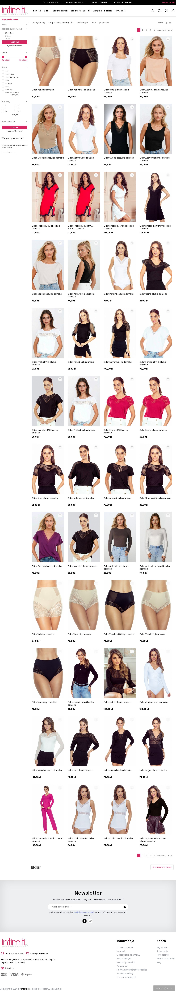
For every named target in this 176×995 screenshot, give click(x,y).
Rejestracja (162, 951)
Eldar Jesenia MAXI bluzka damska (81, 703)
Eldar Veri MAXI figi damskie (81, 89)
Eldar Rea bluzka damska (80, 770)
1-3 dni (7, 39)
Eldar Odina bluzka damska (153, 293)
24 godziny (9, 33)
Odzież (47, 11)
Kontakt (121, 951)
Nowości (37, 11)
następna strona (164, 30)
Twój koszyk (163, 954)
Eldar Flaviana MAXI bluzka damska (153, 363)
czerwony (8, 89)
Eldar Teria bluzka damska (81, 361)
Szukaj (14, 42)
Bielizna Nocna (78, 11)
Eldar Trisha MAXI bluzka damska (44, 363)
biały (7, 80)
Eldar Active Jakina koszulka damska (154, 91)
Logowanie (162, 947)
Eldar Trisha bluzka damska (81, 430)
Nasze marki (168, 2)
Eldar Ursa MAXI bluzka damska (155, 498)
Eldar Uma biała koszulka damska (116, 91)
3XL (19, 111)
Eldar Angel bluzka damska (153, 770)
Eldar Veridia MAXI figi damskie (119, 634)
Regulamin (122, 966)
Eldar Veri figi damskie (43, 89)
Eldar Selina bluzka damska (117, 702)
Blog (159, 962)
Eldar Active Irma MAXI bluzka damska (155, 567)
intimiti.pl (25, 988)
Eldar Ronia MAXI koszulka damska (81, 840)
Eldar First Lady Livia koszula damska (46, 227)
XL (18, 108)
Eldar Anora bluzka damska (117, 498)
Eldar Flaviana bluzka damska (47, 566)
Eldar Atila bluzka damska (81, 498)
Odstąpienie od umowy (128, 954)
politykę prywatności (84, 912)
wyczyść (14, 95)
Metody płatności (126, 962)
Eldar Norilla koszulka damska (47, 293)
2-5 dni (8, 36)
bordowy (8, 83)
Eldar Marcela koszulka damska (48, 157)
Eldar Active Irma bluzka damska (116, 567)
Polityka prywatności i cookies (132, 969)
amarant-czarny (12, 77)
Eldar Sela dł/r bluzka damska (47, 770)
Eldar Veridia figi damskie (152, 634)
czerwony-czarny (12, 92)
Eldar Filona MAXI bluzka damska (116, 431)
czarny (7, 86)
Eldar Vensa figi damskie (44, 702)
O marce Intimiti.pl (126, 977)
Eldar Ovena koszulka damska (119, 157)
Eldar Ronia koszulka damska (118, 838)
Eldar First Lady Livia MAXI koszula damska (80, 227)
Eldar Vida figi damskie (43, 634)
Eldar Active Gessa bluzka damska (81, 159)
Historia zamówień (166, 958)
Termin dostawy (125, 973)
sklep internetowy (41, 988)
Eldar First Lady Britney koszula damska (155, 227)
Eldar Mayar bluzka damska (118, 361)
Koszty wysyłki (124, 958)
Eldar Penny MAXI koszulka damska (81, 295)
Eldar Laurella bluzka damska (82, 566)
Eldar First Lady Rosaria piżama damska (47, 840)
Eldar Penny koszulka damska (118, 293)
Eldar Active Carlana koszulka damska (155, 159)
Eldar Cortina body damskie (154, 702)
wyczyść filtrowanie (14, 46)
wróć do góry (164, 988)
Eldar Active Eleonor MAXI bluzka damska (153, 840)
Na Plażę (108, 11)
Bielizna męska (95, 11)
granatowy (9, 74)
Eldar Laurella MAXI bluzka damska (45, 431)
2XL (6, 111)
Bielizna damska (61, 11)
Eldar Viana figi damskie (79, 634)
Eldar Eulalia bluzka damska (117, 770)
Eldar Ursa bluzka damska (45, 498)
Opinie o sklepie (125, 947)
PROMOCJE (120, 11)
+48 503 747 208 (12, 953)
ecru (7, 71)
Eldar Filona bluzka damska (153, 430)
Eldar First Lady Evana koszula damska (119, 227)
